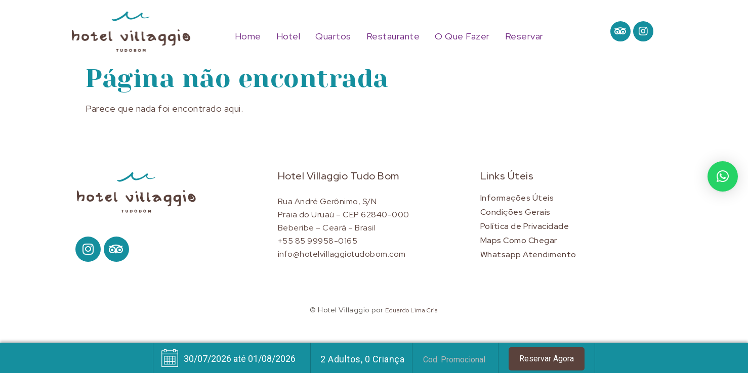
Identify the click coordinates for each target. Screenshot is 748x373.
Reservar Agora (546, 358)
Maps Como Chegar (518, 240)
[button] (723, 176)
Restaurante (393, 36)
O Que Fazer (462, 36)
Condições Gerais (515, 212)
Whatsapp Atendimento (528, 254)
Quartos (333, 36)
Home (248, 36)
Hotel (288, 36)
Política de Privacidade (524, 226)
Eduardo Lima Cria (411, 310)
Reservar (524, 36)
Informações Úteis (517, 198)
